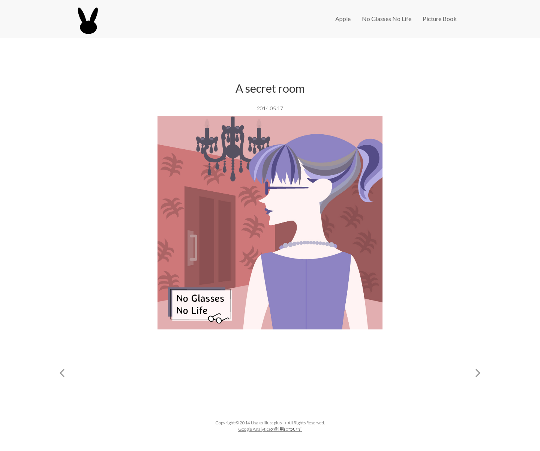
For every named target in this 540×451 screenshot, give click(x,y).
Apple (343, 18)
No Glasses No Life (386, 18)
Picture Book (440, 18)
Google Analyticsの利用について (270, 429)
